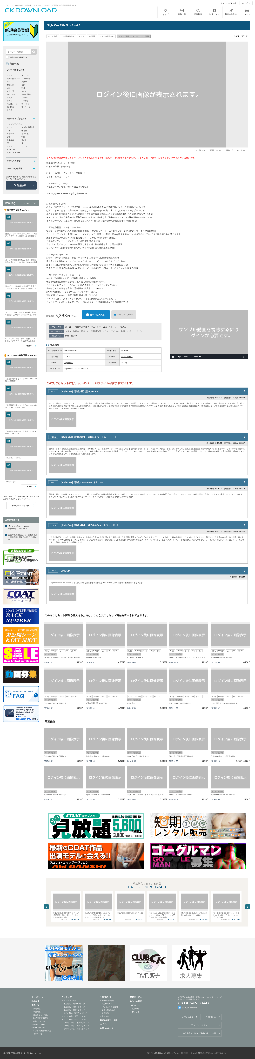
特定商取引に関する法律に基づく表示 (199, 1033)
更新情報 (135, 1009)
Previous (46, 906)
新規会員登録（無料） (109, 1020)
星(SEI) (74, 336)
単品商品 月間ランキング (74, 1007)
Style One (68, 362)
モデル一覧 (37, 1034)
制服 (123, 331)
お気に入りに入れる (125, 315)
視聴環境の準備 (108, 1000)
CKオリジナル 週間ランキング (76, 1023)
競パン (139, 331)
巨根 (83, 331)
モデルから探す (13, 161)
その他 (9, 110)
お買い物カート (107, 1028)
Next (247, 906)
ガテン (24, 146)
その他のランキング (20, 505)
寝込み (123, 327)
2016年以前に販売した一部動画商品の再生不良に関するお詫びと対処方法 (22, 537)
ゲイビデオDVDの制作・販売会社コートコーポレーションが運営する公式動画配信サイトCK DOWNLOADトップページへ (31, 10)
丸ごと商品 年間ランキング (75, 1019)
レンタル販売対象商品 (42, 1031)
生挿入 (9, 97)
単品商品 (36, 1012)
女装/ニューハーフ (14, 153)
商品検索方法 (107, 1004)
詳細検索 (21, 185)
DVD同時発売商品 (40, 1018)
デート (9, 75)
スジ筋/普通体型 (94, 331)
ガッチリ (10, 134)
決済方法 (105, 1013)
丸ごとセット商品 (40, 1015)
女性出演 (10, 85)
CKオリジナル (39, 1021)
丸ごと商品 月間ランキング (75, 1016)
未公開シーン (12, 104)
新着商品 (36, 1009)
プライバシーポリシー (199, 1025)
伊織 (67, 336)
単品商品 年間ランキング (74, 1010)
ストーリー (113, 327)
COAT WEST (127, 356)
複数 (23, 85)
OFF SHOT (26, 104)
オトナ (24, 143)
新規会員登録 (231, 14)
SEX (105, 327)
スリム (68, 331)
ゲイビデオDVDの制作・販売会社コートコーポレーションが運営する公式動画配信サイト (41, 5)
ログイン (246, 3)
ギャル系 (25, 134)
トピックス (135, 1005)
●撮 (8, 88)
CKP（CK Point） (109, 1010)
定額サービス (136, 997)
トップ (166, 14)
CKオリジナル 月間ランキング (76, 1026)
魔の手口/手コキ (82, 327)
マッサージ (25, 107)
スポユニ (131, 331)
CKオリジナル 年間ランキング (76, 1029)
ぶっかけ (25, 97)
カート (247, 14)
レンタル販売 (136, 1001)
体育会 (76, 331)
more (29, 345)
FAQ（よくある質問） (111, 1007)
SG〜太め (11, 149)
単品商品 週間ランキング (74, 1004)
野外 (23, 88)
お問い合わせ (188, 1017)
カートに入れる (97, 315)
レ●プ (23, 91)
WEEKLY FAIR (39, 1024)
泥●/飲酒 (10, 107)
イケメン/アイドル (111, 331)
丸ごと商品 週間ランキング (75, 1013)
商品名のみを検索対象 (18, 57)
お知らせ (135, 1012)
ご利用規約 (211, 1017)
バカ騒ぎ (25, 101)
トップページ (37, 997)
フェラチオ (96, 327)
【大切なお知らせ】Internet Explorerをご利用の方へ (19, 527)
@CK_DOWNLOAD (190, 1007)
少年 (8, 137)
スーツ (9, 146)
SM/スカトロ (12, 94)
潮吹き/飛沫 (26, 94)
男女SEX (25, 82)
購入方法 (105, 1016)
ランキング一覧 (70, 1000)
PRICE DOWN (39, 1028)
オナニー (69, 327)
